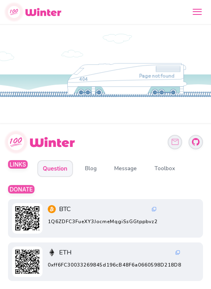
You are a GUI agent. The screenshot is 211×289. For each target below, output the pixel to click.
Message (125, 168)
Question (55, 168)
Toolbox (164, 168)
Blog (91, 168)
